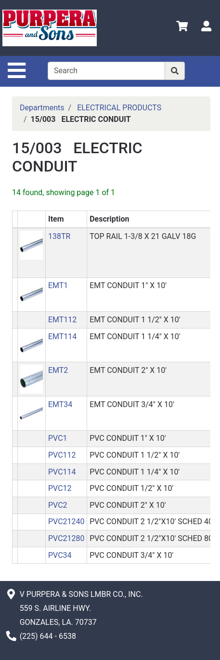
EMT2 (58, 370)
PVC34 (60, 555)
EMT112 (62, 319)
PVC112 (62, 455)
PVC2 (57, 505)
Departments (42, 107)
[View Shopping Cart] (182, 27)
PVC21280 (66, 538)
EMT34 (60, 404)
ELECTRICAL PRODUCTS (119, 107)
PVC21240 (66, 521)
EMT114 (62, 336)
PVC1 (57, 438)
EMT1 (58, 285)
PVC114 (62, 471)
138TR (59, 236)
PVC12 (60, 488)
